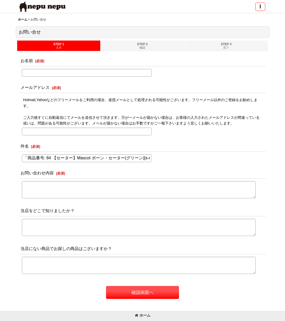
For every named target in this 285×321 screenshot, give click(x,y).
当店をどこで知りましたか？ (48, 210)
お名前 (27, 60)
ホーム (142, 315)
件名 (25, 146)
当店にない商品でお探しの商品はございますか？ (66, 248)
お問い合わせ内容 (37, 173)
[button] (260, 7)
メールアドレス (35, 87)
